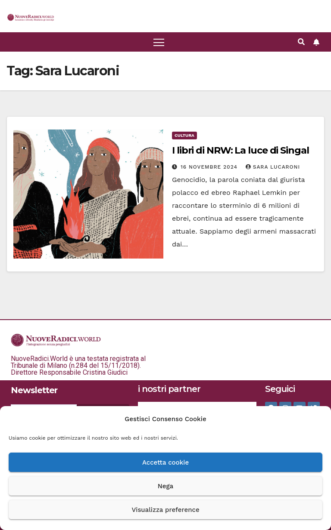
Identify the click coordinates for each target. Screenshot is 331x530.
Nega (165, 486)
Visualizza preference (165, 510)
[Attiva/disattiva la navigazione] (158, 42)
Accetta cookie (165, 462)
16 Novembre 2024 (210, 167)
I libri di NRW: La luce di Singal (240, 150)
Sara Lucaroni (273, 167)
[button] (301, 42)
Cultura (184, 135)
